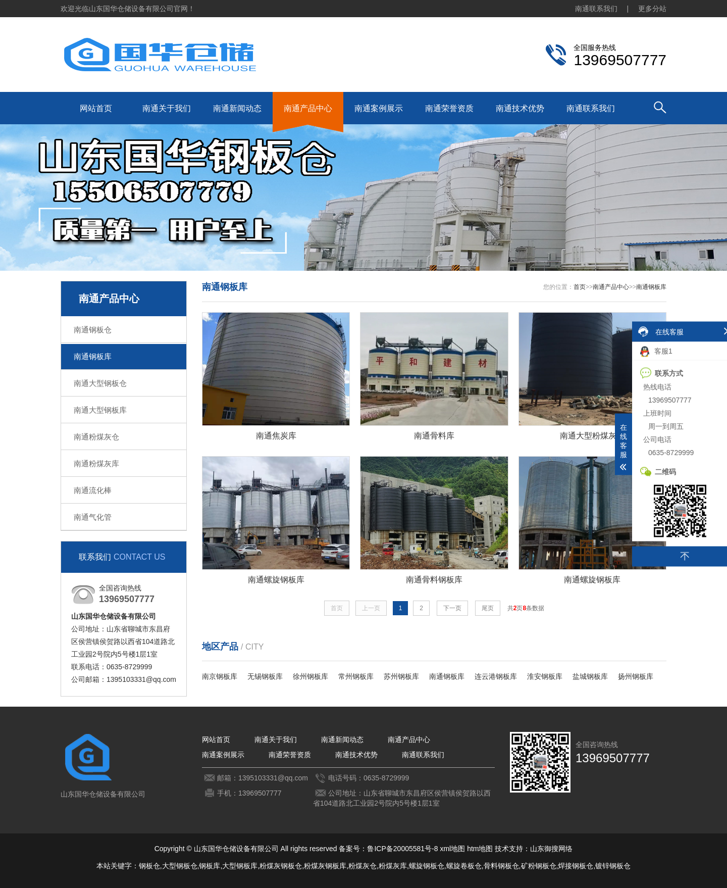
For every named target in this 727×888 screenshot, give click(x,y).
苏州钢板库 (401, 676)
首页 (580, 286)
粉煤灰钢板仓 (280, 866)
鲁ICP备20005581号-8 (402, 849)
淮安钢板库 (544, 676)
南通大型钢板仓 (100, 383)
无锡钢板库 (265, 676)
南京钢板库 (219, 676)
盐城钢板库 (590, 676)
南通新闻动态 (237, 108)
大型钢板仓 (179, 866)
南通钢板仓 (93, 329)
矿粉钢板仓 (538, 866)
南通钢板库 (93, 356)
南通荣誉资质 (449, 108)
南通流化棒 (93, 490)
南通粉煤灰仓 (96, 436)
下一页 (452, 608)
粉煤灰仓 (362, 866)
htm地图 (480, 849)
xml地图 (452, 849)
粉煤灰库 (393, 866)
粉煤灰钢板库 (325, 866)
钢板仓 (149, 866)
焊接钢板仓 (575, 866)
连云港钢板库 (496, 676)
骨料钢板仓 (501, 866)
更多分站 (652, 9)
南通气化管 (93, 517)
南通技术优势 (520, 108)
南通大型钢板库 (100, 410)
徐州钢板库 (310, 676)
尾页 (488, 608)
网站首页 (96, 108)
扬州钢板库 (635, 676)
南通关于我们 (166, 108)
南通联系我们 (596, 9)
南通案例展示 (378, 108)
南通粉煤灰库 (96, 463)
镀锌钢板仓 (613, 866)
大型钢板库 (239, 866)
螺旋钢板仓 (426, 866)
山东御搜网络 (551, 849)
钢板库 (209, 866)
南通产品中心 (308, 108)
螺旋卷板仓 (464, 866)
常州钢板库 (356, 676)
